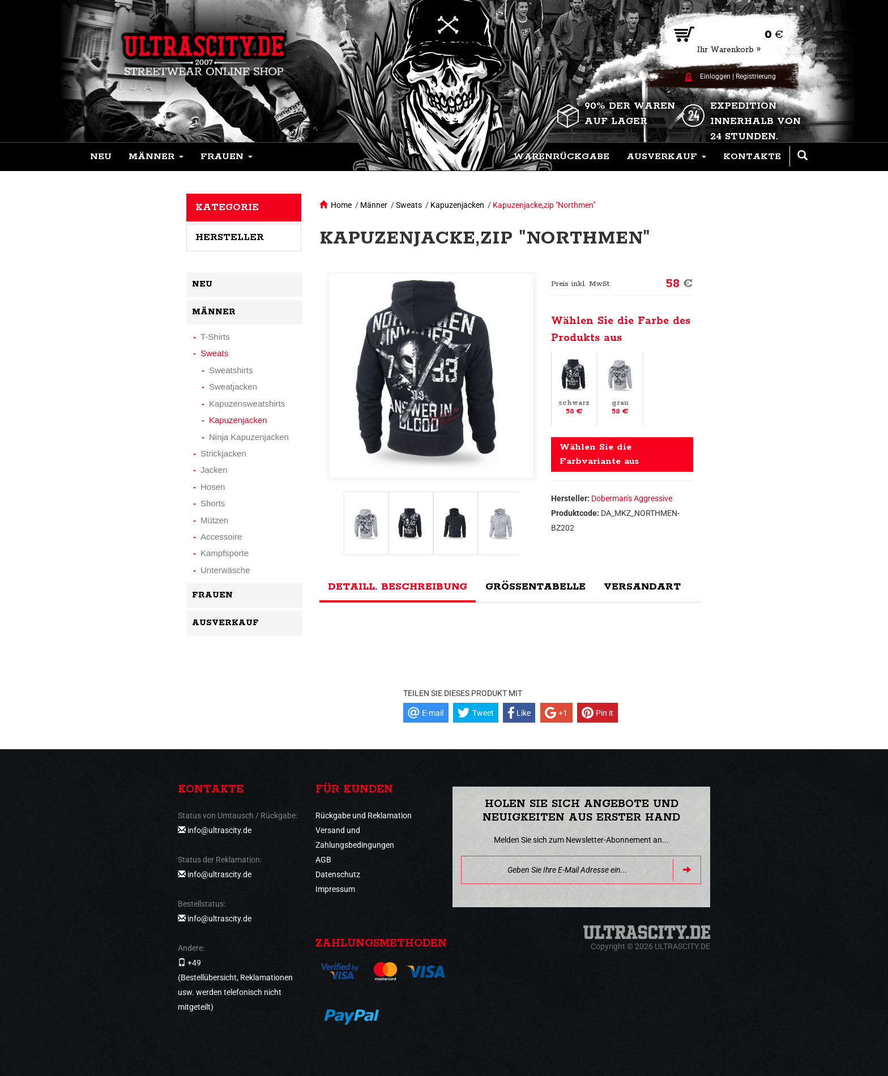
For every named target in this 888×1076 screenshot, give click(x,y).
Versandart (642, 586)
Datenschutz (337, 874)
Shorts (212, 503)
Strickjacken (223, 453)
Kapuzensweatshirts (247, 403)
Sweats (409, 205)
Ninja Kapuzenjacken (249, 437)
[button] (156, 157)
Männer (373, 205)
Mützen (214, 520)
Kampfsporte (224, 553)
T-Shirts (215, 336)
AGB (323, 859)
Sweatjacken (233, 386)
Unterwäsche (225, 570)
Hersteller (229, 237)
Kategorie (227, 207)
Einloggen (715, 76)
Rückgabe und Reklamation (363, 815)
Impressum (335, 889)
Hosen (212, 487)
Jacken (214, 470)
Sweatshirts (231, 370)
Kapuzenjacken (457, 205)
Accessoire (221, 536)
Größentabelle (535, 586)
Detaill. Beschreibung (397, 586)
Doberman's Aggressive (631, 498)
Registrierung (756, 76)
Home (341, 205)
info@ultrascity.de (219, 830)
